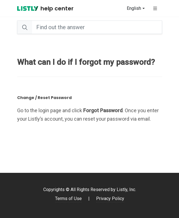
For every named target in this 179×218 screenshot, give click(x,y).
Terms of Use (68, 198)
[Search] (97, 27)
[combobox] (135, 8)
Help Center (57, 8)
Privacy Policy (110, 198)
